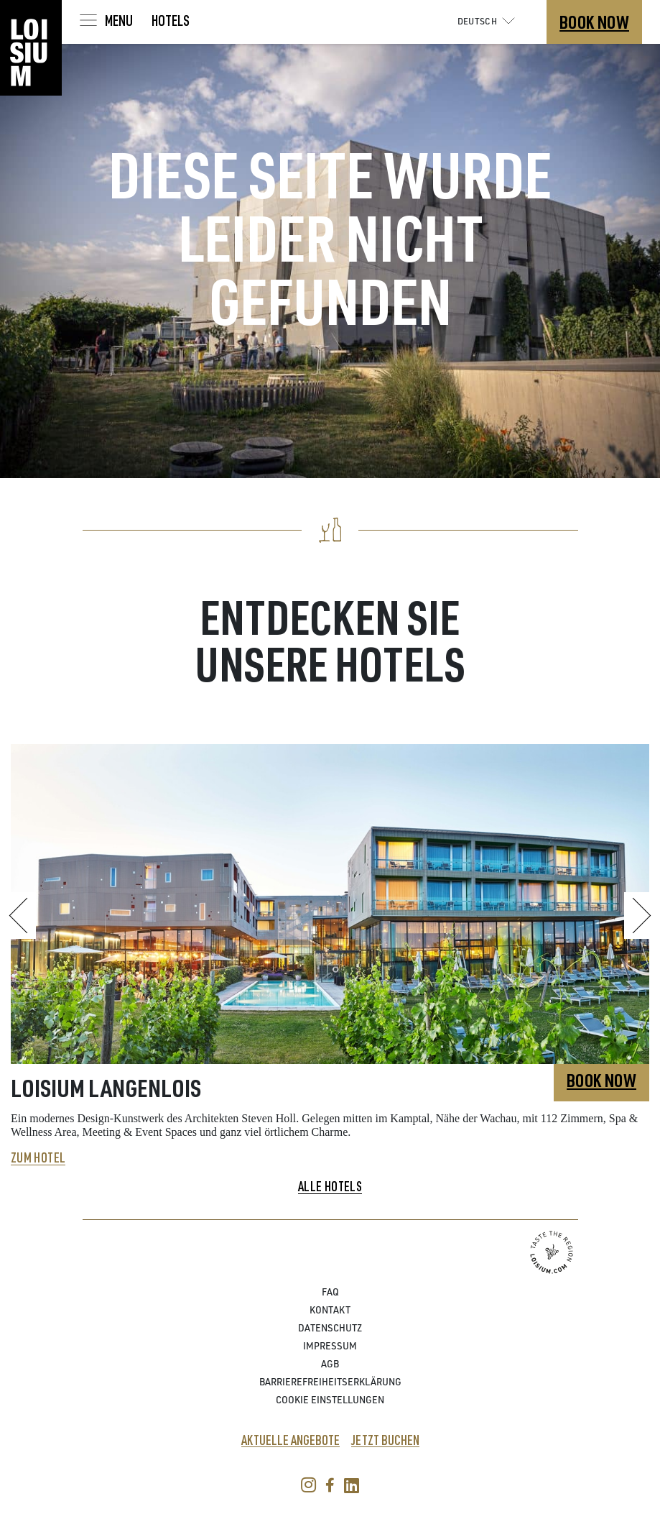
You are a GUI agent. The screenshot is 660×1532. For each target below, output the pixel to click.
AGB (330, 1365)
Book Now (594, 21)
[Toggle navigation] (105, 20)
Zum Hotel (38, 1158)
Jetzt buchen (385, 1440)
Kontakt (330, 1311)
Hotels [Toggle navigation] (171, 20)
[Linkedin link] (348, 1489)
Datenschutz (330, 1329)
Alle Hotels (330, 1187)
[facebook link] (326, 1489)
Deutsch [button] (489, 20)
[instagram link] (308, 1489)
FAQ (330, 1293)
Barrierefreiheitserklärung (330, 1383)
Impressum (330, 1347)
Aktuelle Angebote (290, 1440)
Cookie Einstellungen (330, 1401)
